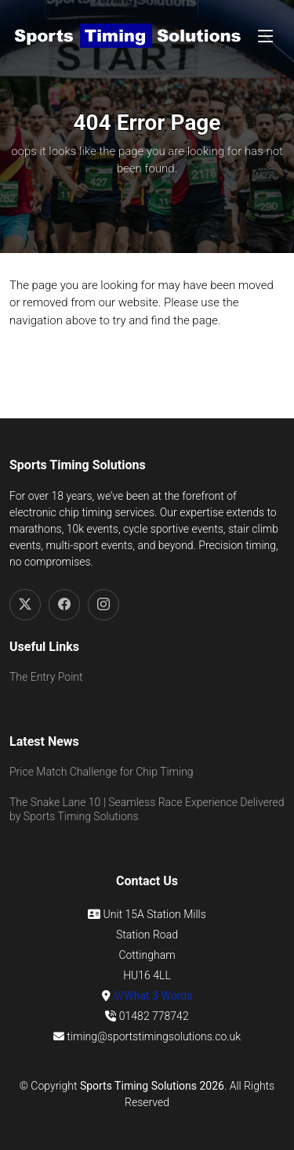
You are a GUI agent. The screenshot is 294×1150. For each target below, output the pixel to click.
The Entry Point (45, 677)
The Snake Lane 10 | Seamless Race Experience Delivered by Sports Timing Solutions (147, 809)
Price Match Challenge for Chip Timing (101, 771)
